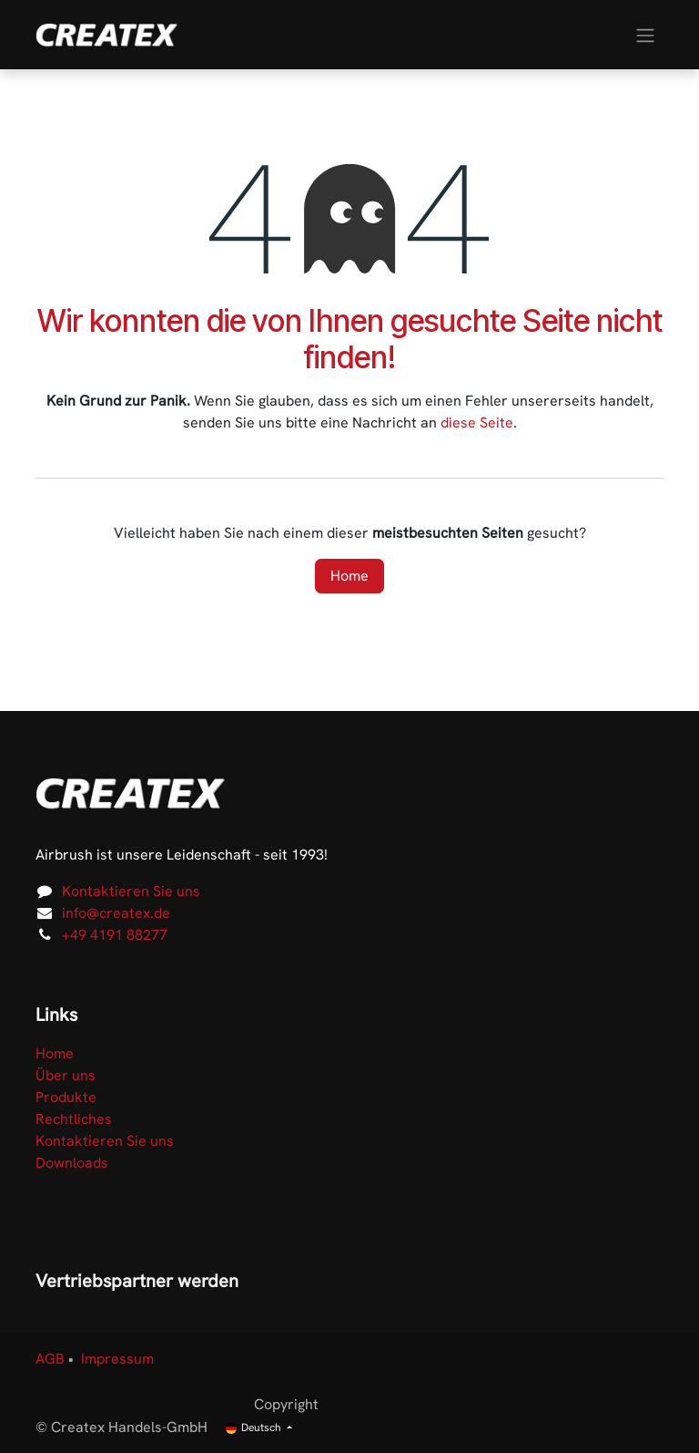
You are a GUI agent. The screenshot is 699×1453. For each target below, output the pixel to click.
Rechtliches (73, 1118)
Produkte (65, 1097)
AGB (50, 1358)
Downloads (71, 1162)
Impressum (117, 1358)
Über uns (65, 1075)
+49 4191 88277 (114, 934)
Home (349, 575)
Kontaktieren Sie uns (131, 891)
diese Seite (477, 422)
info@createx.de (116, 912)
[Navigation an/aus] (645, 34)
